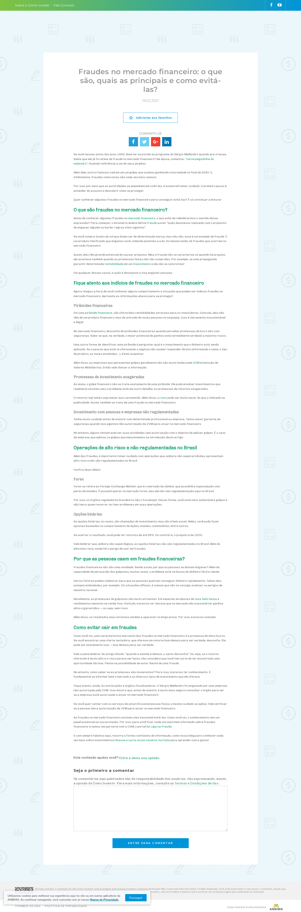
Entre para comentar (150, 843)
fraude (152, 223)
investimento (142, 264)
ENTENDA (137, 23)
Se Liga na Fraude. (159, 726)
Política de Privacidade (66, 906)
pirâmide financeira (98, 313)
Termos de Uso (28, 906)
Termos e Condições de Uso (196, 783)
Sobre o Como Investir (32, 5)
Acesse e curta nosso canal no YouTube (142, 740)
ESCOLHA (160, 23)
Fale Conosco (64, 5)
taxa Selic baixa (206, 599)
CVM (196, 362)
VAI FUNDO (213, 23)
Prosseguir (259, 897)
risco (163, 398)
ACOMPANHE (186, 23)
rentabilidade (114, 264)
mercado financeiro (141, 218)
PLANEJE (115, 23)
